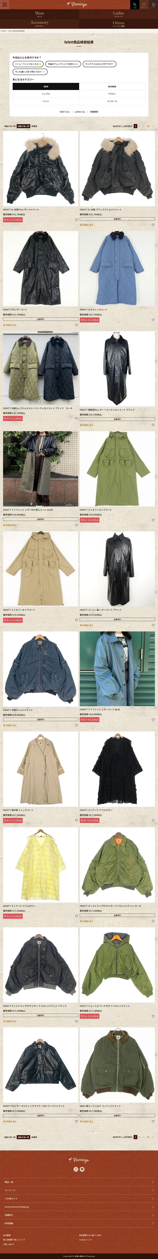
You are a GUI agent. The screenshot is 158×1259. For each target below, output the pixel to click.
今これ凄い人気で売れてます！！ (30, 71)
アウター (112, 93)
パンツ (46, 101)
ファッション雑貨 (118, 26)
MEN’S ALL (65, 111)
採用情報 (9, 1223)
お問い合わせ (8, 1244)
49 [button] (148, 126)
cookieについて (85, 1239)
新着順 (34, 126)
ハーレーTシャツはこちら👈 (28, 63)
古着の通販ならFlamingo (85, 1256)
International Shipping (17, 1206)
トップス (46, 93)
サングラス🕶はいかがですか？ (99, 63)
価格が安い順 (9, 126)
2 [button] (139, 126)
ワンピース (112, 101)
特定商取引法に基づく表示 (90, 1235)
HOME (3, 31)
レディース (118, 16)
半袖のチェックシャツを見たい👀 (63, 63)
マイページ (10, 1190)
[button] (153, 126)
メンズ (39, 16)
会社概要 (6, 1235)
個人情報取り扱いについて (14, 1239)
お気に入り (144, 4)
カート (153, 4)
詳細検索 (94, 111)
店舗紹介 (9, 1214)
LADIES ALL (80, 111)
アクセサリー (39, 26)
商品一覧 (9, 1182)
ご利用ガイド (11, 1198)
